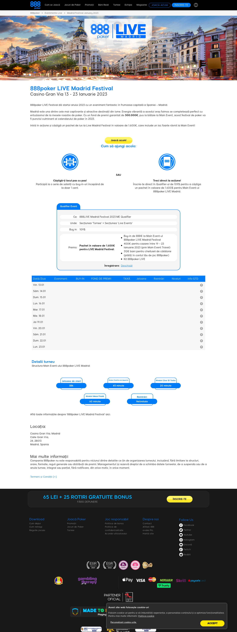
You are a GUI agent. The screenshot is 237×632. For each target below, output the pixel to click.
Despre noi (151, 519)
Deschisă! (127, 265)
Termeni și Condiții (43, 476)
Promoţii (89, 5)
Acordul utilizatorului (116, 533)
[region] (166, 616)
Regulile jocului (37, 530)
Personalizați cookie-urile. (123, 622)
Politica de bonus (114, 523)
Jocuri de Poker (72, 5)
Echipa (128, 5)
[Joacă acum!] (118, 140)
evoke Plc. (148, 530)
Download (36, 519)
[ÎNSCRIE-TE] (181, 5)
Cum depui (35, 523)
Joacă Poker (76, 519)
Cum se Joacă (52, 5)
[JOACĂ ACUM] (160, 5)
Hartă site (148, 533)
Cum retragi (35, 527)
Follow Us (186, 520)
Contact (147, 523)
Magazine (141, 5)
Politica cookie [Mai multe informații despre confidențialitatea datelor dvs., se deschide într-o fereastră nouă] (146, 616)
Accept (212, 623)
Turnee (116, 5)
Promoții (71, 523)
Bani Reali (103, 5)
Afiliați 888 (148, 527)
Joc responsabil (116, 519)
